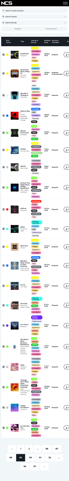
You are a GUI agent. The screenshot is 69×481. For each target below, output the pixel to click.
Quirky (35, 303)
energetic (36, 51)
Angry (34, 181)
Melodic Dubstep (35, 222)
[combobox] (34, 16)
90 (30, 457)
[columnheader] (3, 41)
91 (40, 457)
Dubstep (35, 109)
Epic (34, 57)
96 (25, 466)
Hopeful (35, 68)
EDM (34, 85)
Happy (35, 61)
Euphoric (36, 71)
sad (33, 112)
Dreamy (35, 226)
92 (49, 457)
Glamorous (36, 232)
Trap (34, 126)
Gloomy (35, 118)
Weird (34, 139)
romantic (35, 104)
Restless (35, 54)
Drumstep (36, 201)
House (35, 48)
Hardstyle (36, 161)
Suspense (36, 146)
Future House (35, 317)
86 (47, 449)
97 (34, 466)
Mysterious (36, 153)
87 (56, 449)
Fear (34, 136)
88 (10, 457)
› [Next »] (44, 466)
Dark (34, 122)
